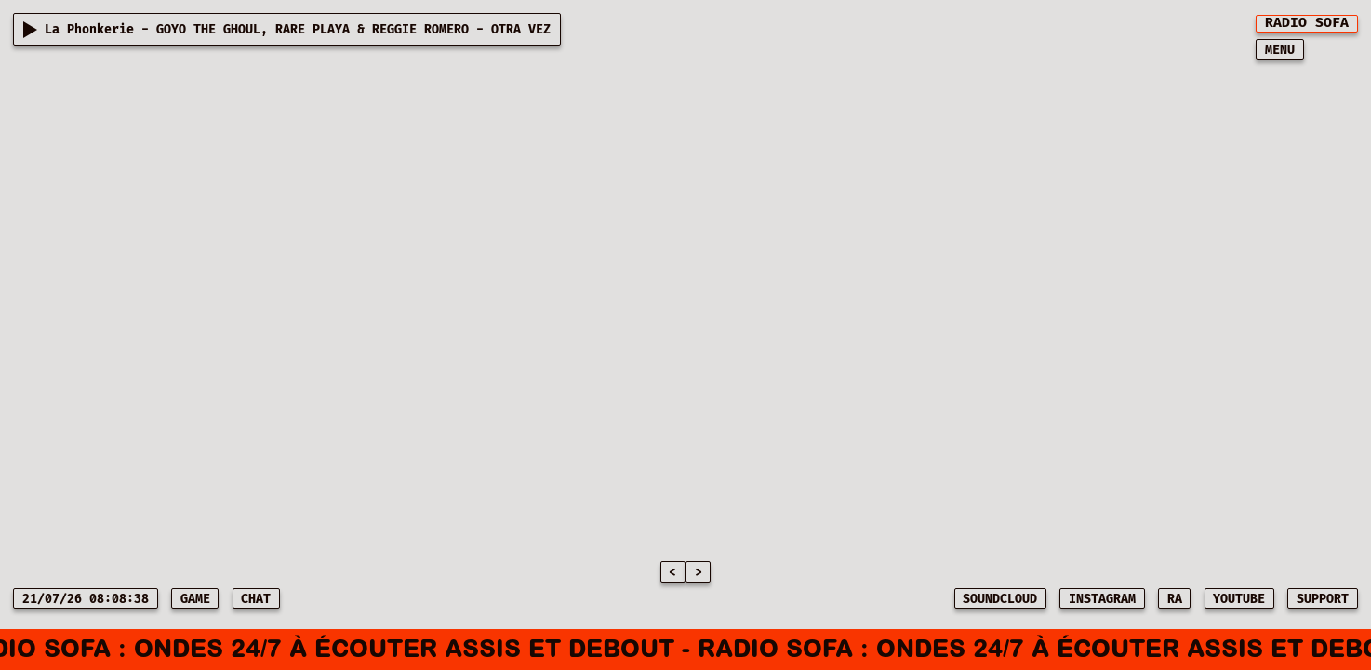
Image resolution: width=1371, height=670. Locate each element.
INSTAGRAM (1102, 599)
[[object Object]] (1306, 24)
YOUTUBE (1239, 599)
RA (1174, 599)
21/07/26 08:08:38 (85, 599)
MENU (1280, 50)
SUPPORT (1323, 599)
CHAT (256, 599)
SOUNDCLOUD (1000, 599)
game (195, 599)
